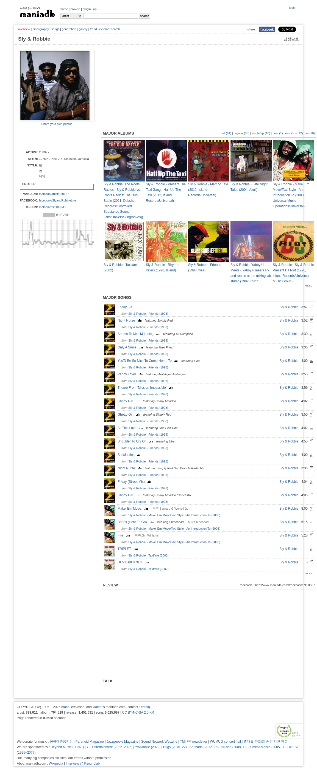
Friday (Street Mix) (135, 482)
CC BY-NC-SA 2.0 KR (138, 712)
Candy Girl (129, 401)
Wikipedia (56, 763)
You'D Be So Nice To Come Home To (149, 361)
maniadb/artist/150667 (54, 193)
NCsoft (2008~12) (234, 747)
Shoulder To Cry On (136, 441)
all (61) (226, 133)
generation (69, 29)
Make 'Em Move (133, 508)
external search (109, 29)
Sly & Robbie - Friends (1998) (148, 313)
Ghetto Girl (129, 414)
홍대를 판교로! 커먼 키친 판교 (266, 741)
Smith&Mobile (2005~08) (268, 747)
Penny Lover (131, 374)
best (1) (277, 133)
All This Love (131, 428)
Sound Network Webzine (159, 741)
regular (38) (241, 133)
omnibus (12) (294, 133)
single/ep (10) (261, 133)
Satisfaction (130, 455)
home (64, 9)
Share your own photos (56, 124)
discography (40, 29)
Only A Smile (131, 347)
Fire (124, 535)
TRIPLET (128, 549)
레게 (42, 176)
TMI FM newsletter (193, 741)
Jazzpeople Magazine (122, 741)
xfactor (97, 707)
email (145, 707)
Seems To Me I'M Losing (140, 334)
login (292, 7)
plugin (87, 9)
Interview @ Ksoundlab (83, 763)
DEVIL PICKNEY (134, 562)
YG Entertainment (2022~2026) (109, 747)
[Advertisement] (51, 137)
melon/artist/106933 (52, 207)
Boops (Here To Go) (136, 522)
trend (93, 29)
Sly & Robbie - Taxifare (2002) (148, 555)
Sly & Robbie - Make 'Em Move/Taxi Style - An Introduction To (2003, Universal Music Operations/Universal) (291, 195)
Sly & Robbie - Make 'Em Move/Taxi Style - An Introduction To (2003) (174, 515)
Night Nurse (130, 320)
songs (55, 29)
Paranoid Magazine (90, 741)
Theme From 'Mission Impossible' (146, 388)
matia (65, 707)
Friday (126, 307)
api (95, 9)
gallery (83, 29)
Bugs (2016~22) (175, 747)
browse (75, 9)
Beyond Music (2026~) (67, 747)
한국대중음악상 (61, 741)
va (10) (310, 133)
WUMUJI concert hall (225, 741)
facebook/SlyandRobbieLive (57, 200)
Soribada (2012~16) (204, 747)
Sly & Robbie (288, 307)
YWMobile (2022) (148, 747)
